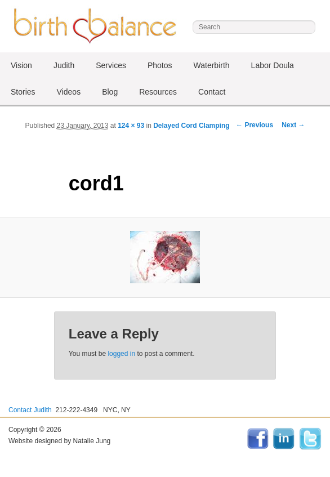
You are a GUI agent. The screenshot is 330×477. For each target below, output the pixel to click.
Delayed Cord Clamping (191, 126)
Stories (23, 91)
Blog (110, 91)
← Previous (254, 125)
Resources (158, 91)
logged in (121, 354)
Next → (293, 125)
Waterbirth (212, 65)
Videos (69, 91)
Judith (63, 65)
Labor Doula (272, 65)
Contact (211, 91)
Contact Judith (30, 410)
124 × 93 (131, 126)
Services (111, 65)
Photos (160, 65)
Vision (21, 65)
